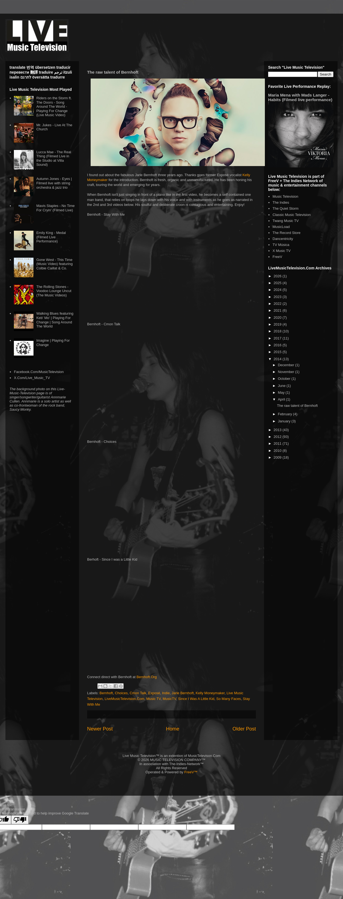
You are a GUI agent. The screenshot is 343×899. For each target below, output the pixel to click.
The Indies (280, 202)
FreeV (277, 257)
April (282, 399)
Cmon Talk (138, 693)
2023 (278, 297)
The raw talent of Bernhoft (297, 406)
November (286, 372)
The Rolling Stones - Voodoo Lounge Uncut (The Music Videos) (53, 291)
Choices (121, 693)
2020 (278, 317)
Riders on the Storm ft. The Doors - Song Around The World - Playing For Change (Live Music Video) (54, 106)
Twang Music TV (285, 221)
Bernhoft (106, 693)
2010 (278, 451)
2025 (278, 283)
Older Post (244, 729)
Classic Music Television (291, 215)
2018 (278, 331)
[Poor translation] (20, 819)
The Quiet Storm (285, 208)
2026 (278, 276)
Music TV (153, 699)
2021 (278, 310)
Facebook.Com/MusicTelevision (39, 372)
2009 (278, 457)
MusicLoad (281, 227)
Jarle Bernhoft (183, 693)
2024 (278, 290)
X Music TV (281, 251)
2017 (278, 338)
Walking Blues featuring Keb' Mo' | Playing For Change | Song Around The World (54, 319)
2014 (278, 359)
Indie (166, 693)
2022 (278, 304)
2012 (278, 437)
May (282, 392)
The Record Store (286, 233)
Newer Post (100, 729)
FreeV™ (190, 772)
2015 (278, 352)
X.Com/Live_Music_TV (32, 378)
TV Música (280, 245)
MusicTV (169, 699)
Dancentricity (282, 239)
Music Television (285, 196)
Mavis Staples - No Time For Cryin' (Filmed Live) (55, 208)
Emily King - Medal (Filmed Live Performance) (51, 237)
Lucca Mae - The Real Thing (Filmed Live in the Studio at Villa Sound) (53, 158)
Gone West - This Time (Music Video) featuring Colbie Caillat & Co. (54, 264)
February (285, 414)
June (282, 386)
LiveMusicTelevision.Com (124, 699)
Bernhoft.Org (146, 677)
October (285, 379)
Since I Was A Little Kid (196, 699)
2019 (278, 324)
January (285, 421)
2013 (278, 430)
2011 (278, 443)
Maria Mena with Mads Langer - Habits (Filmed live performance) (300, 97)
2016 (278, 345)
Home (172, 729)
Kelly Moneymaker (210, 693)
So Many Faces (228, 699)
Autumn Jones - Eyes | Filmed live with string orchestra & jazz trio (54, 183)
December (286, 365)
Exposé (154, 693)
